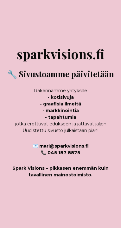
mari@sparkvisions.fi (64, 146)
